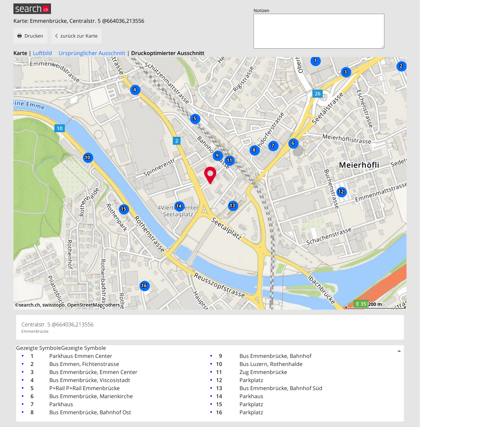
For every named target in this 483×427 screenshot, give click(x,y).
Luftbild (42, 53)
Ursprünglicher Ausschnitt (92, 53)
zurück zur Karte (79, 36)
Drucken (33, 36)
